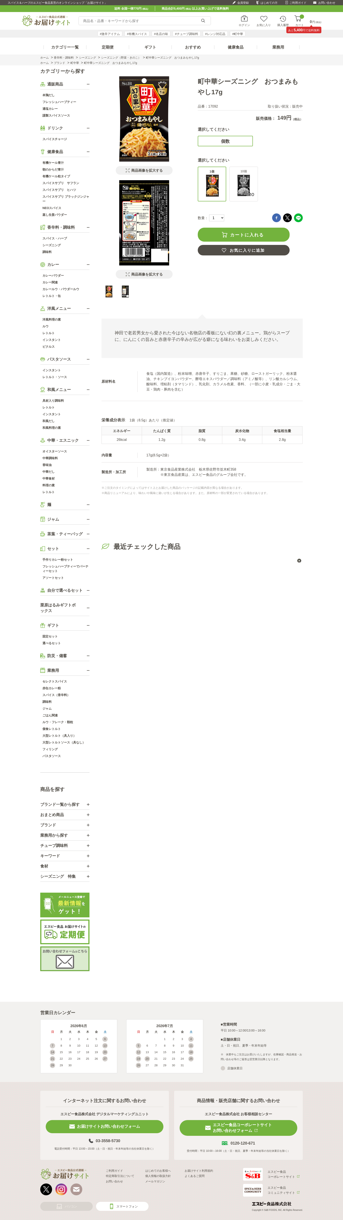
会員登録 (243, 2)
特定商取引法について (120, 1176)
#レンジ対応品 (215, 34)
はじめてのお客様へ (158, 1170)
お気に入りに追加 (247, 250)
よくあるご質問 (195, 1176)
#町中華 (237, 34)
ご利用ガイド (297, 2)
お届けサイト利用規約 (199, 1170)
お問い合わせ (326, 2)
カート (299, 20)
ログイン (244, 24)
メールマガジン (155, 1181)
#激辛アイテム (110, 34)
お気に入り (264, 24)
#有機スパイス (137, 34)
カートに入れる (247, 234)
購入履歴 (283, 24)
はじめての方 (269, 2)
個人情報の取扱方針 (158, 1176)
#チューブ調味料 (186, 34)
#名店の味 (161, 34)
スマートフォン (127, 1206)
